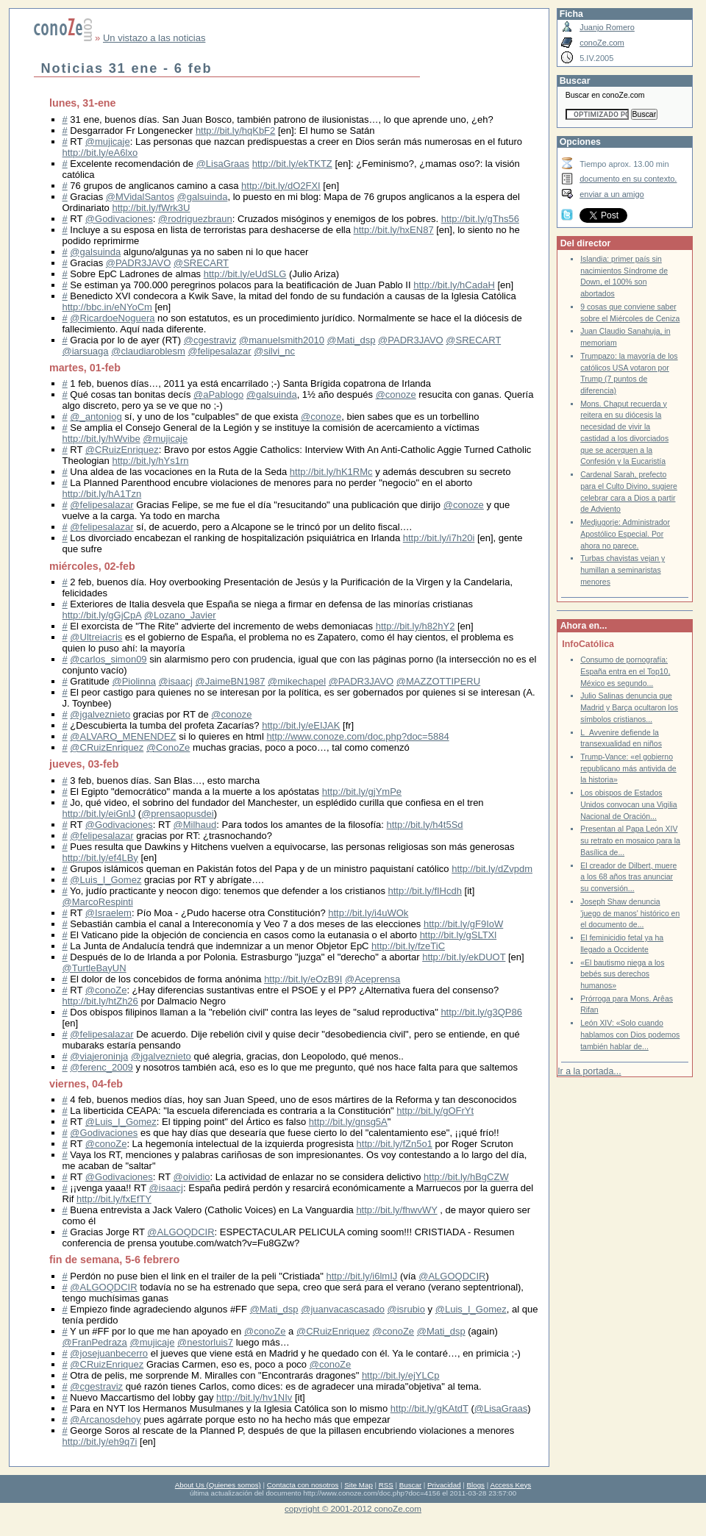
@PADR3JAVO (138, 262)
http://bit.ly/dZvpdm (492, 868)
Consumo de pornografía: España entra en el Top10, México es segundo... (625, 671)
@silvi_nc (274, 351)
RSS (386, 1485)
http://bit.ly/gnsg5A (348, 1121)
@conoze (396, 394)
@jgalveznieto (100, 714)
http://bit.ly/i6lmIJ (362, 1276)
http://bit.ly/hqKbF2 (235, 130)
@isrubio (406, 1309)
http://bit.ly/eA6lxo (100, 152)
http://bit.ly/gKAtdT (429, 1408)
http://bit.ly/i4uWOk (368, 912)
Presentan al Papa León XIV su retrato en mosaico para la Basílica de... (630, 840)
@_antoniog (95, 416)
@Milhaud (195, 824)
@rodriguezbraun (195, 218)
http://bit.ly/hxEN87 (394, 229)
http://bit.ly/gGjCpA (102, 615)
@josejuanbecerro (109, 1353)
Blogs (476, 1485)
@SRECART (201, 262)
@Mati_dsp (351, 340)
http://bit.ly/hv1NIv (254, 1397)
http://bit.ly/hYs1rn (150, 460)
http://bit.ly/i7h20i (439, 537)
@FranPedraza (95, 1342)
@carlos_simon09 (108, 659)
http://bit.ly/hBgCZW (466, 1176)
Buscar (410, 1485)
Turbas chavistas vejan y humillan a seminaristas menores (622, 569)
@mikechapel (297, 681)
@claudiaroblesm (148, 351)
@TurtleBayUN (94, 968)
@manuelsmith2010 (281, 340)
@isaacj (176, 681)
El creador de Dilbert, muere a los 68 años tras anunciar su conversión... (628, 877)
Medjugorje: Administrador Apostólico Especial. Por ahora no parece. (625, 533)
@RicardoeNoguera (112, 318)
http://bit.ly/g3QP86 (481, 1012)
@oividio (192, 1176)
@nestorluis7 (205, 1342)
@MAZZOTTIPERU (438, 681)
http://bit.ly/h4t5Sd (424, 824)
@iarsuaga (86, 351)
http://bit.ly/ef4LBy (100, 857)
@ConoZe (168, 747)
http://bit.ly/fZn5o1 (394, 1143)
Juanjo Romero (607, 27)
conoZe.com (602, 42)
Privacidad (444, 1485)
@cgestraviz (210, 340)
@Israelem (108, 912)
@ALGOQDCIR (180, 1231)
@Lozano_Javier (180, 615)
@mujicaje (107, 141)
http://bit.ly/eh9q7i (100, 1441)
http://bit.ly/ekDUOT (463, 956)
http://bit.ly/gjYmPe (362, 791)
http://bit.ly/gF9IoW (463, 923)
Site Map (358, 1485)
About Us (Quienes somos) (218, 1485)
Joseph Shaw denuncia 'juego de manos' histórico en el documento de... (630, 913)
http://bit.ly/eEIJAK (301, 725)
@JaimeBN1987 (230, 681)
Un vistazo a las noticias (154, 37)
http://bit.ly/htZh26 (100, 1001)
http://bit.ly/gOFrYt (435, 1110)
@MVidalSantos (140, 196)
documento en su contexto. (628, 178)
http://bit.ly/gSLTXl (458, 934)
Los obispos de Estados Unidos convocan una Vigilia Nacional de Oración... (628, 804)
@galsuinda (202, 196)
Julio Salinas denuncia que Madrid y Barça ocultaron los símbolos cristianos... (629, 707)
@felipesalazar (219, 351)
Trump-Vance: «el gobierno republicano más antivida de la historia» (628, 768)
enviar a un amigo (612, 194)
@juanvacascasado (343, 1309)
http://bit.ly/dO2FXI (281, 185)
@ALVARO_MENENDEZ (123, 736)
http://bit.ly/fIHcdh (425, 890)
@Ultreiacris (96, 637)
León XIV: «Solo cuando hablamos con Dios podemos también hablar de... (630, 1034)
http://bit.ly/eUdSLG (245, 273)
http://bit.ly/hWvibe (101, 438)
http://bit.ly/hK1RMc (331, 471)
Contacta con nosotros (303, 1485)
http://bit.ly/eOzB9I (303, 979)
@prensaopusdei (177, 813)
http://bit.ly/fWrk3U (151, 207)
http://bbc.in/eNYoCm (107, 306)
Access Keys (510, 1485)
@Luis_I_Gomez (105, 879)
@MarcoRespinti (98, 901)
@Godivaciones (119, 218)
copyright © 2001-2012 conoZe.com (353, 1508)
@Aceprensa (372, 979)
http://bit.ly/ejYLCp (401, 1375)
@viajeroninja (99, 1056)
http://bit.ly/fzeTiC (408, 945)
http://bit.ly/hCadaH (454, 284)
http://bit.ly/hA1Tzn (102, 493)
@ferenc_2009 (101, 1067)
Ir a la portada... (589, 1071)
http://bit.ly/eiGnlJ (99, 813)
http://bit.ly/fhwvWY (396, 1209)
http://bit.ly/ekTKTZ (292, 163)
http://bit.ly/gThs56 (480, 218)
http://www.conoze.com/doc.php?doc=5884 (357, 736)
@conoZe (106, 990)
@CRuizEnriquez (122, 449)
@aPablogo (218, 394)
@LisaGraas (222, 163)
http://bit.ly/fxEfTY (113, 1198)
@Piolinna (133, 681)
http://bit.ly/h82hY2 (415, 626)
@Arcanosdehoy (105, 1419)
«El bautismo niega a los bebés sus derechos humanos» (622, 974)
